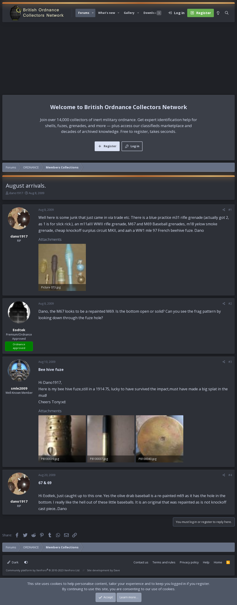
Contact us (141, 562)
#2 (230, 304)
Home (218, 562)
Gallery (129, 13)
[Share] (224, 210)
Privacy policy (189, 562)
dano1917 (16, 193)
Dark (13, 562)
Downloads (151, 13)
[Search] (226, 13)
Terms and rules (164, 562)
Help (206, 562)
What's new (106, 13)
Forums (83, 13)
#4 (230, 475)
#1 (230, 210)
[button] (92, 13)
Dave (117, 570)
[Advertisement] (118, 56)
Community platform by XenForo (43, 570)
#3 (230, 362)
